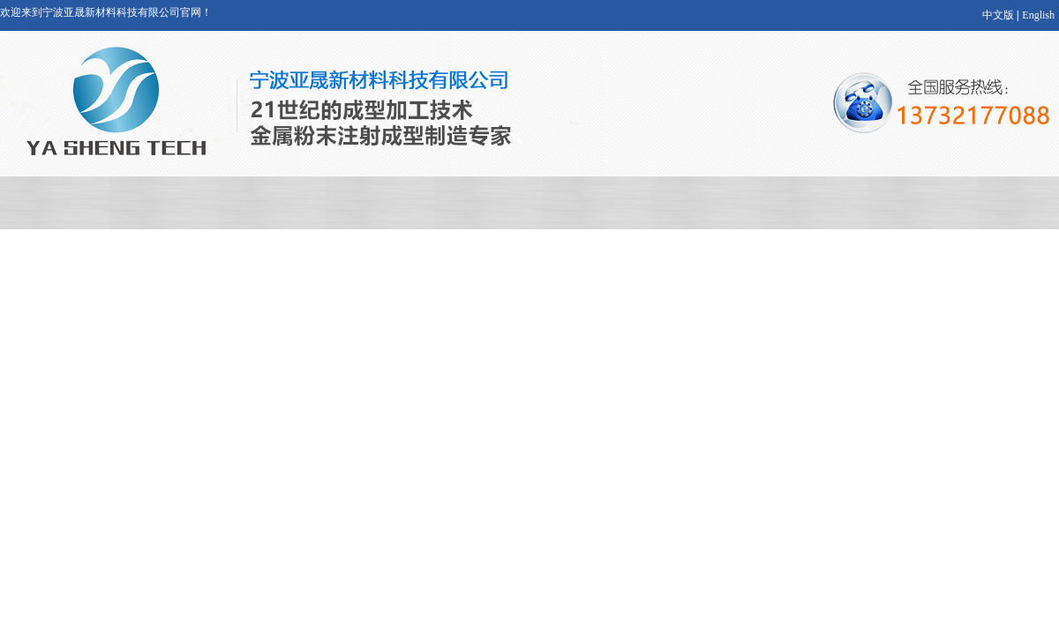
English (1038, 15)
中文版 (998, 15)
